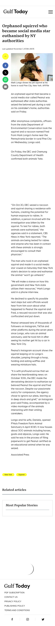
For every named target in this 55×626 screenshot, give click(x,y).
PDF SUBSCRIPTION (14, 592)
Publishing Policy (14, 606)
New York (8, 475)
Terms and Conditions (17, 610)
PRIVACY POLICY (12, 601)
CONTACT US (11, 597)
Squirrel (21, 475)
